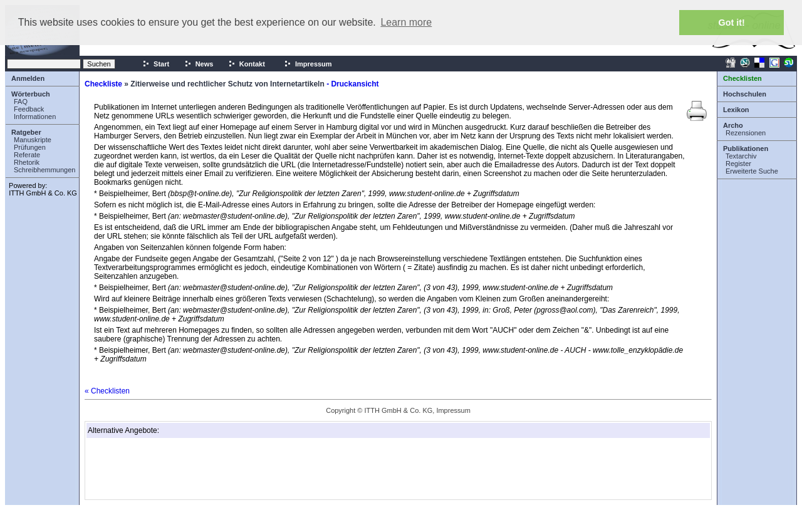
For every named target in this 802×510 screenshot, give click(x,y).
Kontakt (246, 64)
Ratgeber (26, 132)
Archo (733, 125)
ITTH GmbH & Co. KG (43, 193)
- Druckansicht (352, 84)
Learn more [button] (406, 22)
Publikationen (745, 148)
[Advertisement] (150, 468)
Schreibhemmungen (44, 170)
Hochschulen (744, 94)
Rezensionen (746, 133)
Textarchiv (741, 156)
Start (155, 64)
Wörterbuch (30, 94)
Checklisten (742, 78)
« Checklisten (107, 391)
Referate (27, 155)
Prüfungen (30, 147)
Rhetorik (26, 162)
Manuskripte (32, 139)
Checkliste (103, 84)
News (199, 64)
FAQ (21, 101)
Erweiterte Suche (752, 171)
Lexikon (736, 109)
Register (738, 163)
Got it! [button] (732, 23)
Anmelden (27, 78)
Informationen (35, 116)
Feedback (29, 109)
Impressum (308, 64)
